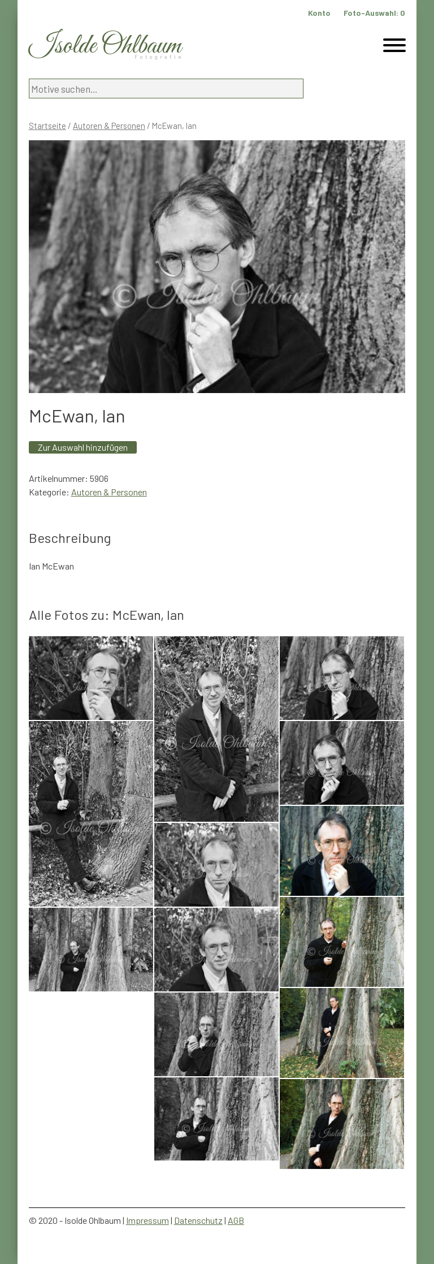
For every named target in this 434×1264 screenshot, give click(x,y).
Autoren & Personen (109, 125)
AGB (236, 1220)
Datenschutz (198, 1220)
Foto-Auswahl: (374, 13)
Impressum (147, 1220)
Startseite (47, 125)
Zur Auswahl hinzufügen (83, 447)
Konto (319, 13)
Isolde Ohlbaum (105, 46)
